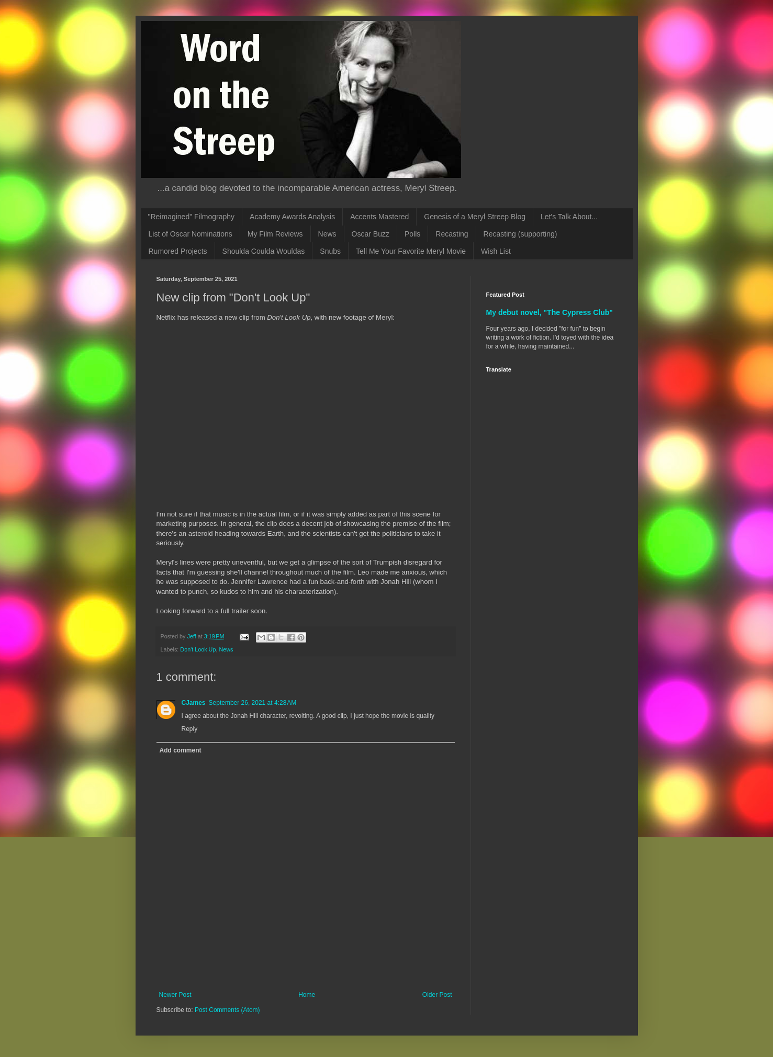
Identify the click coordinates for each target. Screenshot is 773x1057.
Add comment (180, 750)
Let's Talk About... (569, 216)
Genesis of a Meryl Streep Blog (474, 216)
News (327, 234)
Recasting (451, 234)
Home (306, 994)
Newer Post (175, 994)
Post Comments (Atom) (227, 1010)
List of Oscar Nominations (190, 234)
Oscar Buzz (370, 234)
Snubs (330, 251)
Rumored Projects (178, 251)
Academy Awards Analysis (292, 216)
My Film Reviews (275, 234)
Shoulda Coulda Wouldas (263, 251)
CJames (194, 702)
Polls (412, 234)
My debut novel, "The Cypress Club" (549, 312)
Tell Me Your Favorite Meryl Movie (411, 251)
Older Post (437, 994)
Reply (190, 729)
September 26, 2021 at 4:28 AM (253, 702)
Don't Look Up (198, 649)
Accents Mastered (379, 216)
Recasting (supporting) (520, 234)
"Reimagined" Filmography (191, 216)
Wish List (496, 251)
